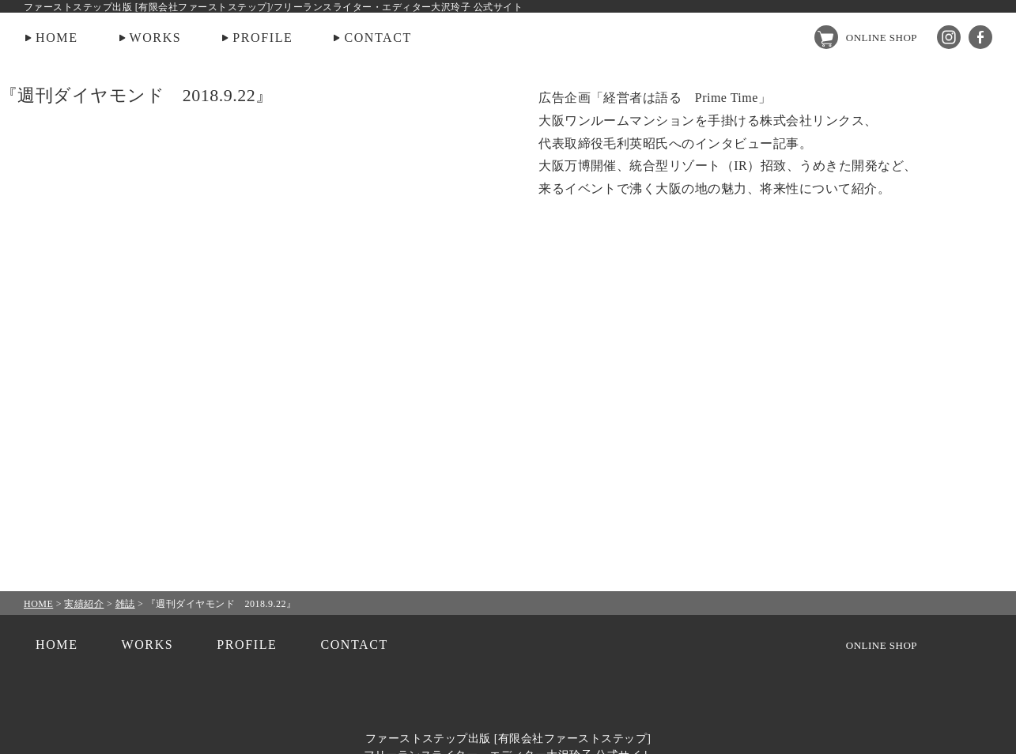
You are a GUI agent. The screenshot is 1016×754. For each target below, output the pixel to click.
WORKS (156, 38)
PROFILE (262, 38)
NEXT (962, 377)
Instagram (949, 37)
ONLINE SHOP (881, 37)
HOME (57, 38)
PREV (54, 377)
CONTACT (377, 38)
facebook (980, 37)
